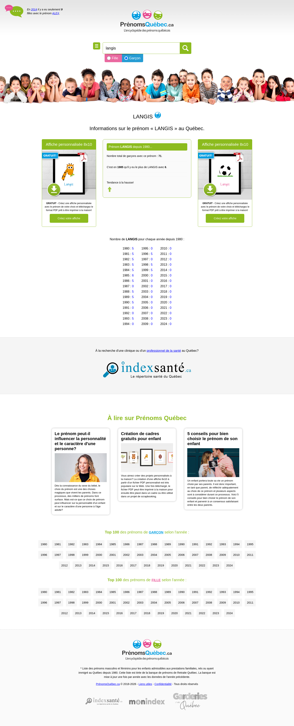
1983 (85, 544)
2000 (99, 554)
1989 (167, 544)
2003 (140, 554)
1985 (112, 544)
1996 (44, 554)
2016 (119, 565)
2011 (250, 554)
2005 (167, 554)
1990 (181, 544)
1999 (85, 554)
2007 (195, 554)
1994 (236, 544)
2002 (126, 554)
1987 (140, 544)
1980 (44, 544)
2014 (34, 9)
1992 (209, 544)
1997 (57, 554)
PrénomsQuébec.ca (108, 684)
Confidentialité (163, 684)
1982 (71, 544)
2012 (64, 565)
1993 (222, 544)
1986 (126, 544)
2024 (229, 565)
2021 (188, 565)
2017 (133, 565)
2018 (147, 565)
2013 (78, 565)
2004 (154, 554)
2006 (181, 554)
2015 (105, 565)
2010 (236, 554)
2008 (209, 554)
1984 (99, 544)
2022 (202, 565)
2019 (161, 565)
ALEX (55, 13)
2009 (222, 554)
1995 (250, 544)
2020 (174, 565)
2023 (216, 565)
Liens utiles (145, 684)
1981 (57, 544)
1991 (195, 544)
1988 (154, 544)
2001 (112, 554)
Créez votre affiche (69, 218)
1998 (71, 554)
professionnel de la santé (164, 350)
